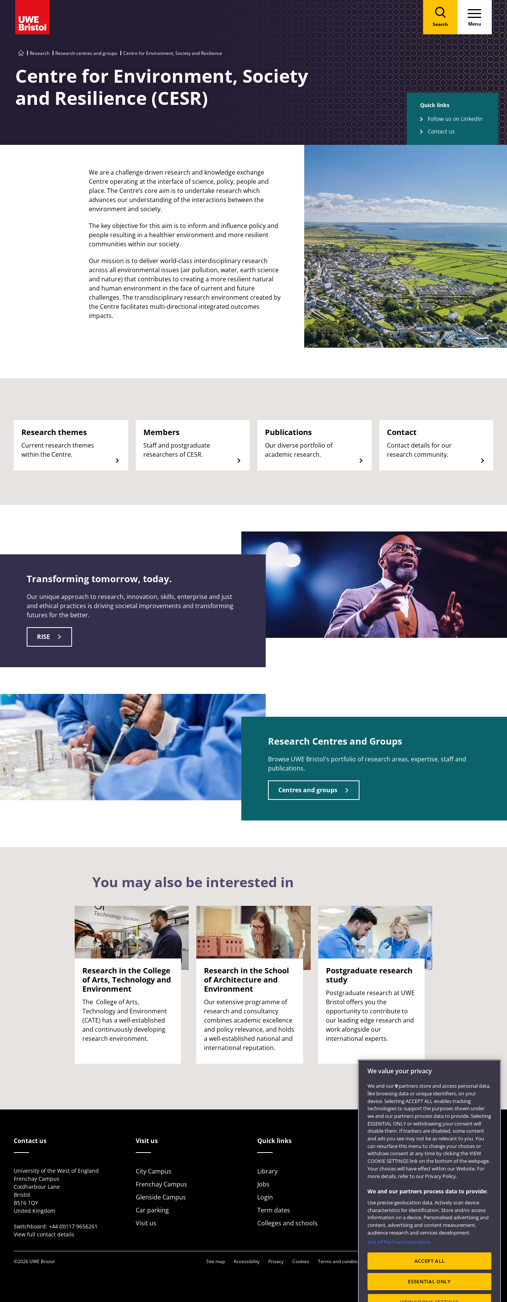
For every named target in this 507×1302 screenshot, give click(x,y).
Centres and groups (307, 790)
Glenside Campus (161, 1197)
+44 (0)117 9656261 (73, 1226)
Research (40, 53)
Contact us (441, 131)
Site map (215, 1261)
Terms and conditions (341, 1261)
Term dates (273, 1210)
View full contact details (44, 1234)
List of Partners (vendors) (398, 1261)
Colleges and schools (287, 1223)
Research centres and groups (86, 53)
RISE (43, 637)
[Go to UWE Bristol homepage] (21, 53)
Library (267, 1171)
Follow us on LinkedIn (455, 118)
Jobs (263, 1184)
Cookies (300, 1261)
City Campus (154, 1171)
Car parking (152, 1210)
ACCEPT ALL (429, 1280)
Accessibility (247, 1261)
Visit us (146, 1223)
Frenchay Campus (161, 1184)
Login (265, 1197)
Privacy (276, 1261)
